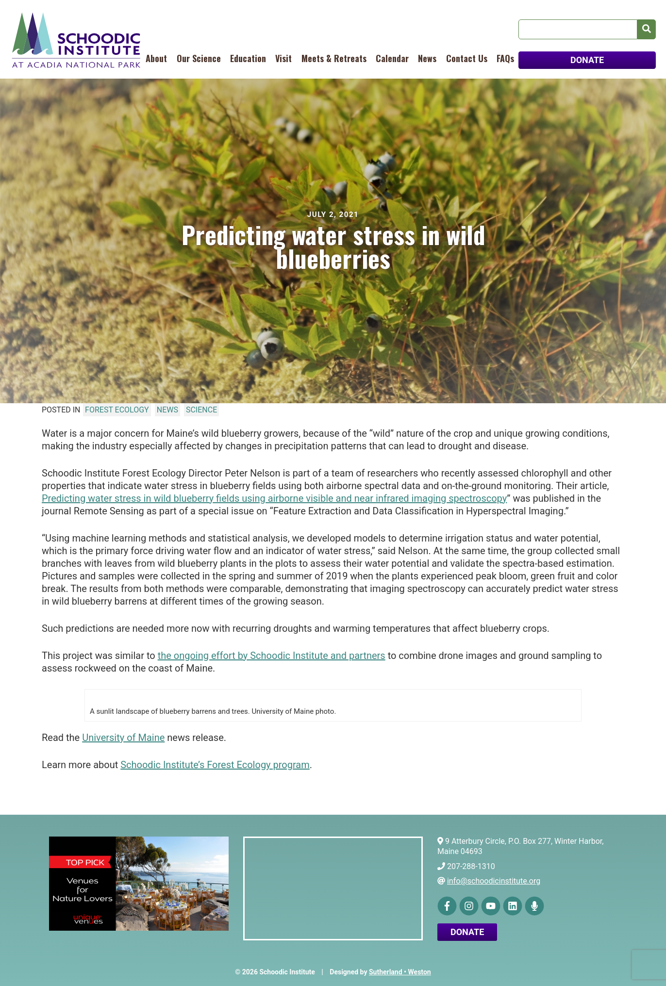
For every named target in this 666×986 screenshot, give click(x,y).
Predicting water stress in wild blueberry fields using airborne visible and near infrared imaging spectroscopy (274, 498)
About (156, 58)
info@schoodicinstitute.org (493, 881)
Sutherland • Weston (400, 972)
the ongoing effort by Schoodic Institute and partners (271, 655)
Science (201, 409)
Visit (283, 58)
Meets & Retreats (333, 58)
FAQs (505, 58)
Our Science (199, 58)
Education (248, 58)
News (427, 58)
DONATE (587, 60)
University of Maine (123, 737)
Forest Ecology (117, 409)
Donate (467, 932)
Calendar (392, 58)
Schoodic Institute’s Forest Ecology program (215, 765)
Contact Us (466, 58)
